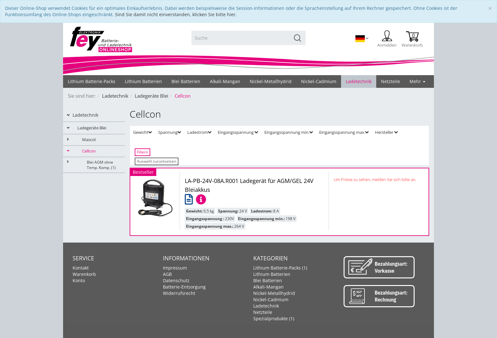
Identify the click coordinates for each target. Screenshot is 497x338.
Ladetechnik (82, 115)
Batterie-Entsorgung (184, 287)
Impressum (175, 268)
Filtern (142, 152)
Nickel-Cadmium (270, 299)
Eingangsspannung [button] (238, 132)
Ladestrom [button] (199, 132)
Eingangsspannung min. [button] (288, 132)
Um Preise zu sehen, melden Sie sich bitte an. (375, 179)
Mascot (81, 139)
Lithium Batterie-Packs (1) (280, 268)
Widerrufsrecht (179, 293)
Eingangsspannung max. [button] (344, 132)
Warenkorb (84, 274)
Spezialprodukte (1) (273, 318)
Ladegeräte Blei (86, 128)
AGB (167, 274)
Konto (79, 280)
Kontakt (81, 268)
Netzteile (262, 312)
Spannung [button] (169, 132)
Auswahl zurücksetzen (156, 161)
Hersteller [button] (386, 132)
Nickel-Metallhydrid (274, 293)
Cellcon (81, 151)
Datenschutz (176, 280)
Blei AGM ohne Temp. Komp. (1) (91, 164)
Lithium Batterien (271, 274)
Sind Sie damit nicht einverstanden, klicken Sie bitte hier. (176, 14)
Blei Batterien (267, 280)
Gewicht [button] (142, 132)
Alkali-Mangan (268, 287)
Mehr (417, 81)
